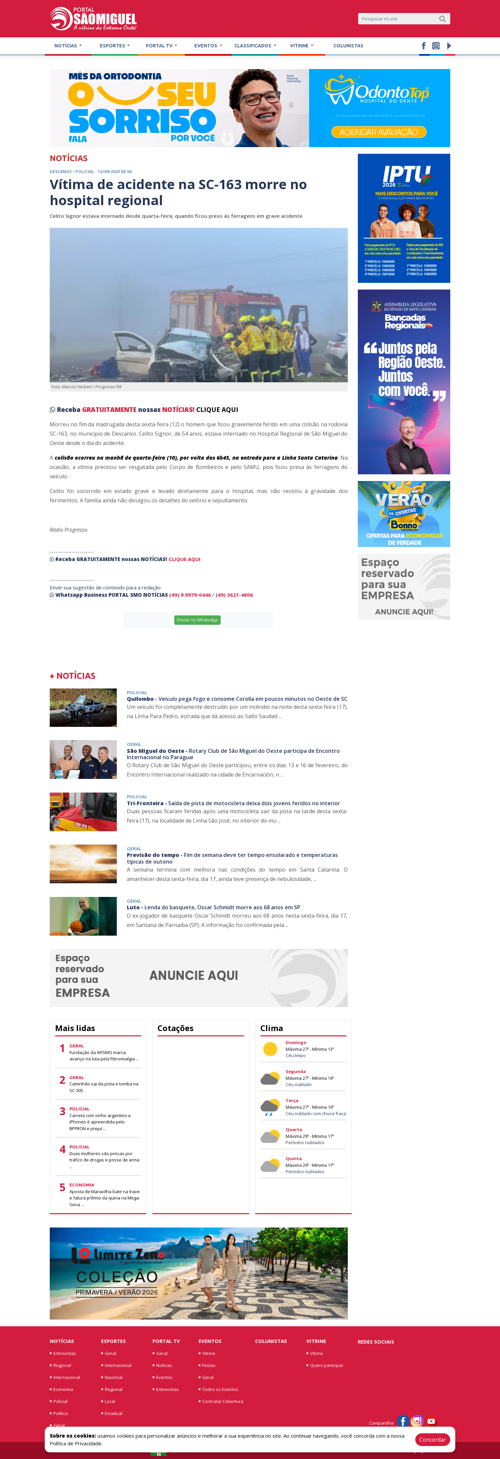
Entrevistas (63, 1353)
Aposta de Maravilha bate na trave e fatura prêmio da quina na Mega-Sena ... (104, 1197)
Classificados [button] (253, 45)
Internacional (65, 1377)
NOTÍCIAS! (178, 409)
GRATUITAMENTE (110, 409)
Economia (61, 1389)
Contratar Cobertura (221, 1401)
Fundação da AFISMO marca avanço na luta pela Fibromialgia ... (104, 1055)
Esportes (113, 1341)
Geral (57, 1425)
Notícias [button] (66, 45)
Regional (60, 1365)
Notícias (62, 1341)
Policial (58, 1401)
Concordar (433, 1439)
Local (108, 1401)
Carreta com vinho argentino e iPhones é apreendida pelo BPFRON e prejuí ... (100, 1121)
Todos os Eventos (218, 1389)
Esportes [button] (113, 45)
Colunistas (348, 45)
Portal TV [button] (160, 45)
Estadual (111, 1413)
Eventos (163, 1377)
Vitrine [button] (300, 45)
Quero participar (324, 1365)
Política (59, 1413)
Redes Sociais (376, 1341)
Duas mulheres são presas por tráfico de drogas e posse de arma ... (104, 1159)
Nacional (111, 1377)
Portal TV (166, 1341)
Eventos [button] (206, 45)
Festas (207, 1365)
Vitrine (207, 1353)
